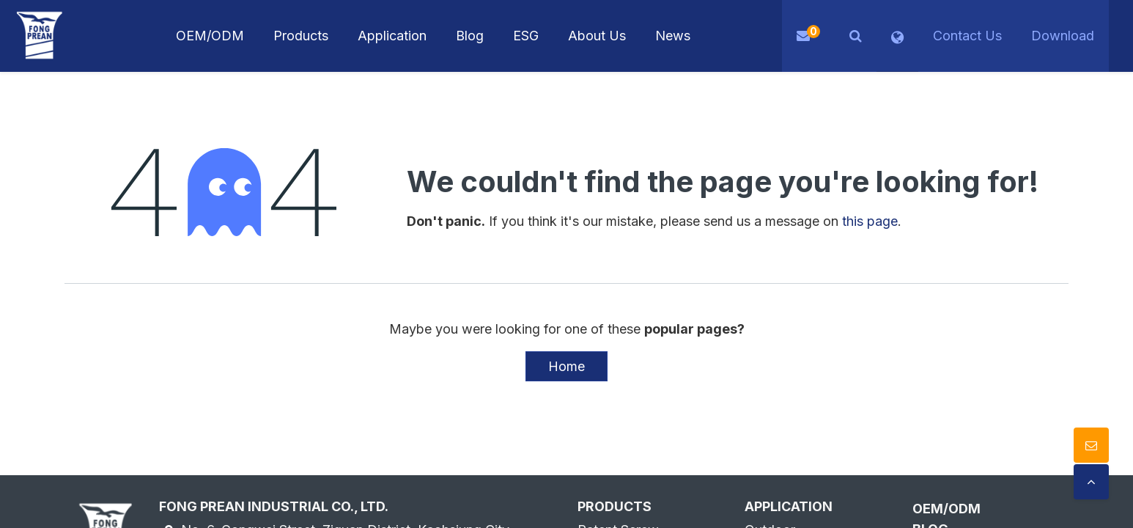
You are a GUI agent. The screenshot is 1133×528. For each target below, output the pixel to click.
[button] (855, 36)
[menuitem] (392, 36)
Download (1062, 35)
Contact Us (967, 35)
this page (870, 221)
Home (566, 366)
